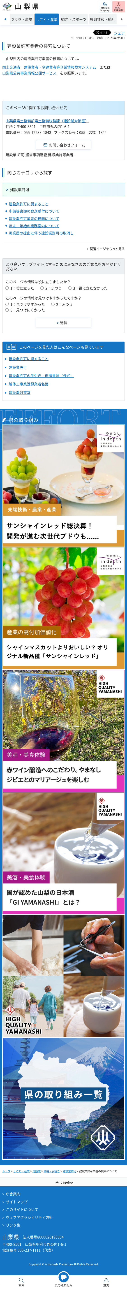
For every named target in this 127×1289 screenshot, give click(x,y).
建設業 (36, 1171)
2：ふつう (53, 288)
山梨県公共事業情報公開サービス (29, 73)
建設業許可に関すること (28, 203)
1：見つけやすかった (27, 304)
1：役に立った (22, 288)
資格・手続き (52, 1171)
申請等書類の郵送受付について (34, 211)
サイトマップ (17, 1201)
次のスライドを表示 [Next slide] (122, 19)
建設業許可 (19, 189)
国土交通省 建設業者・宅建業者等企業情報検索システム (49, 67)
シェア (119, 33)
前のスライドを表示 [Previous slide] (5, 19)
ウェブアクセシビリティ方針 (29, 1217)
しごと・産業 (21, 1171)
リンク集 (13, 1225)
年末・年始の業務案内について (34, 225)
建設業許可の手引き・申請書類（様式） (41, 375)
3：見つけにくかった (27, 310)
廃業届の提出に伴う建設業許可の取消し (41, 233)
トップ (6, 1171)
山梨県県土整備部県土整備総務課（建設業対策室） (47, 120)
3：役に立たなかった (90, 288)
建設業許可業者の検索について (34, 218)
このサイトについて (22, 1209)
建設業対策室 (19, 392)
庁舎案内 (13, 1193)
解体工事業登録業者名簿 (28, 383)
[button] (105, 6)
